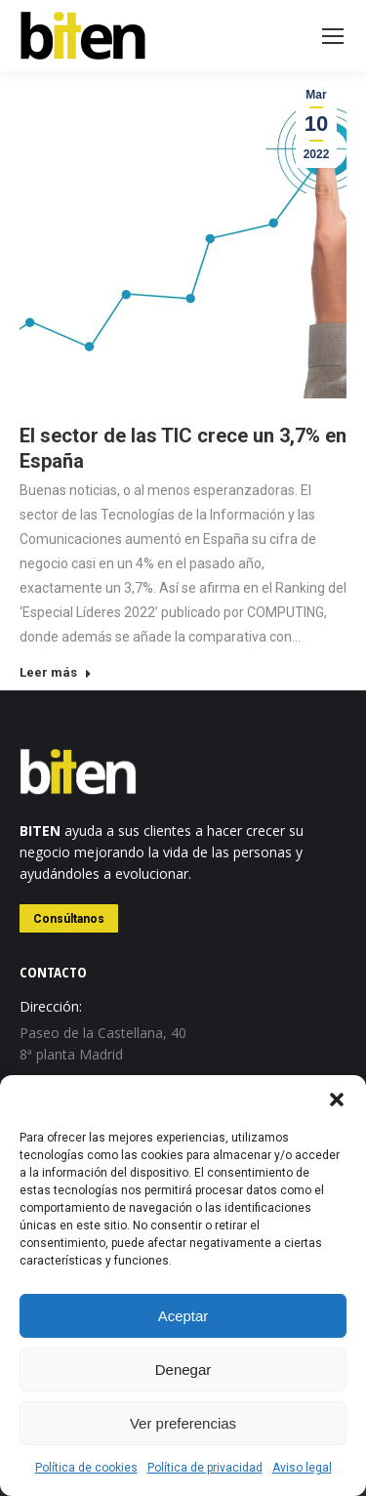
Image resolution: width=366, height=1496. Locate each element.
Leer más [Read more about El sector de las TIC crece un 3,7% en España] (56, 672)
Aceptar (183, 1316)
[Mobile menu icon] (332, 36)
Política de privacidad (205, 1468)
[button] (336, 1099)
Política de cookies (86, 1468)
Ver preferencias (183, 1423)
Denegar (183, 1369)
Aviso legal (302, 1468)
